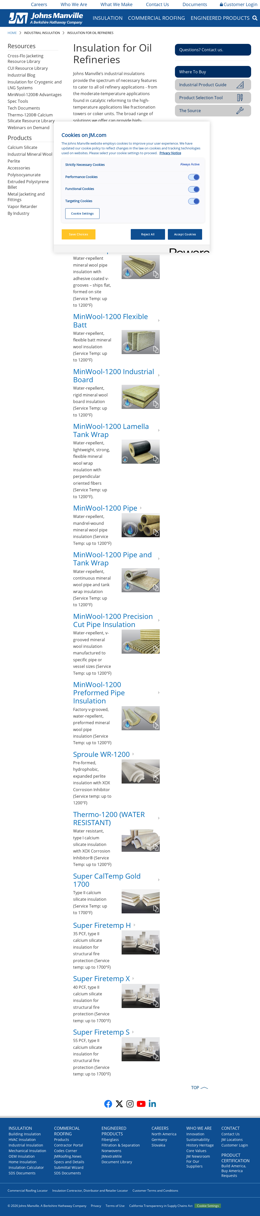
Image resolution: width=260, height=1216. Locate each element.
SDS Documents (22, 1173)
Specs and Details (69, 1161)
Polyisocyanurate (24, 175)
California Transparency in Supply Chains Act (160, 1206)
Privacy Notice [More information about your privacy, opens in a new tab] (170, 153)
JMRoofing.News (68, 1156)
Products (61, 1139)
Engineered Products (220, 17)
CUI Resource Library (28, 68)
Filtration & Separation (121, 1145)
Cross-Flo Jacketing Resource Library (25, 58)
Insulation (108, 17)
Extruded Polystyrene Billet (28, 184)
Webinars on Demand (29, 127)
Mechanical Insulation (27, 1150)
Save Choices (78, 234)
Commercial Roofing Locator (28, 1190)
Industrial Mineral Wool (30, 154)
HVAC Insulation (22, 1139)
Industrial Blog (21, 75)
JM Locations (232, 1139)
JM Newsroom (198, 1156)
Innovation (195, 1134)
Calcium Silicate (22, 147)
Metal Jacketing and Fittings (26, 196)
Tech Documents (24, 108)
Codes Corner (65, 1150)
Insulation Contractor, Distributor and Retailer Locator (90, 1190)
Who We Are (73, 4)
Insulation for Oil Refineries (90, 33)
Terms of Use (115, 1206)
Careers (38, 4)
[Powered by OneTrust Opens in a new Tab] (188, 249)
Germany (159, 1139)
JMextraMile (112, 1156)
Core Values (196, 1150)
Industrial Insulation (42, 33)
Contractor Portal (68, 1145)
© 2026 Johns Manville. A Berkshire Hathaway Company (47, 1206)
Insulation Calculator (26, 1167)
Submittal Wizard (69, 1167)
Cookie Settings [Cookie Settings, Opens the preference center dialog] (82, 213)
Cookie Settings (208, 1206)
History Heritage (200, 1145)
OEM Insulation (22, 1156)
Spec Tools (18, 101)
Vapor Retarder (22, 206)
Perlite (14, 161)
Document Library (117, 1161)
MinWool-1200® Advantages (35, 94)
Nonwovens (111, 1150)
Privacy (96, 1206)
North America (164, 1134)
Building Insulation (25, 1134)
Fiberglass (110, 1139)
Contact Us (157, 4)
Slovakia (158, 1145)
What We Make (116, 4)
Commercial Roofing (156, 17)
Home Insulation (23, 1161)
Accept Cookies (185, 234)
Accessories (19, 168)
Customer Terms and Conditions (155, 1190)
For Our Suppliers (194, 1164)
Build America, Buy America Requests (233, 1170)
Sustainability (197, 1139)
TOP (195, 1087)
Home (12, 33)
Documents (194, 4)
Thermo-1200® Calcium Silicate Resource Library (31, 118)
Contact (230, 1128)
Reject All (148, 234)
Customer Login (238, 4)
